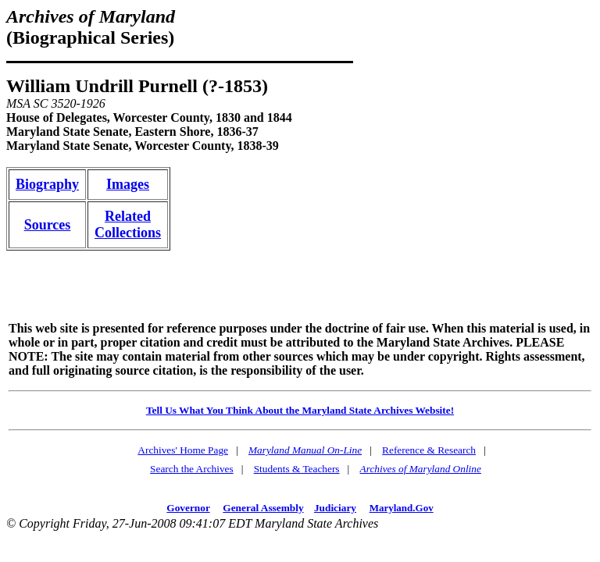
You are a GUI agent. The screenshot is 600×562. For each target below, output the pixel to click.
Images (127, 184)
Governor (187, 508)
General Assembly (263, 508)
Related (128, 216)
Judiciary (335, 508)
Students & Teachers (297, 469)
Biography (47, 184)
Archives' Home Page (183, 450)
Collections (128, 232)
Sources (47, 225)
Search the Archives (192, 469)
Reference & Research (429, 450)
